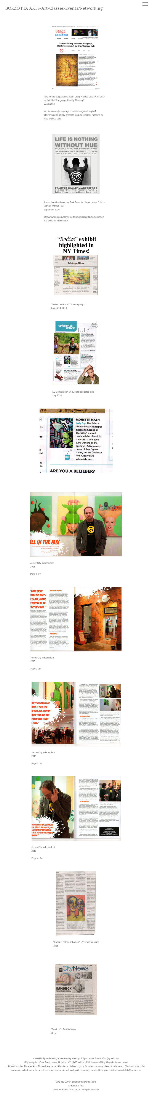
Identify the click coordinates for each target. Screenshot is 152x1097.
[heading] (54, 8)
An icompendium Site (88, 1089)
